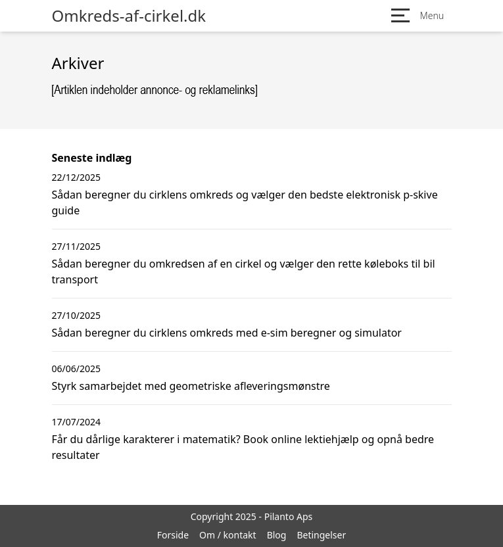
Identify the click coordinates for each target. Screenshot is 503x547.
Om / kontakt (227, 535)
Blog (277, 535)
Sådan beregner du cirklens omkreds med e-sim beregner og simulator (227, 332)
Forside (173, 535)
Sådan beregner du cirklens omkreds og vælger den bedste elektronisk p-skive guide (245, 202)
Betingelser (321, 535)
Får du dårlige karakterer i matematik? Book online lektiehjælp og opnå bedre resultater (243, 447)
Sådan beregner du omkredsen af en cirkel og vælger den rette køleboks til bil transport (243, 271)
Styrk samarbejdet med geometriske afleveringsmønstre (191, 386)
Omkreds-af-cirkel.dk (129, 15)
